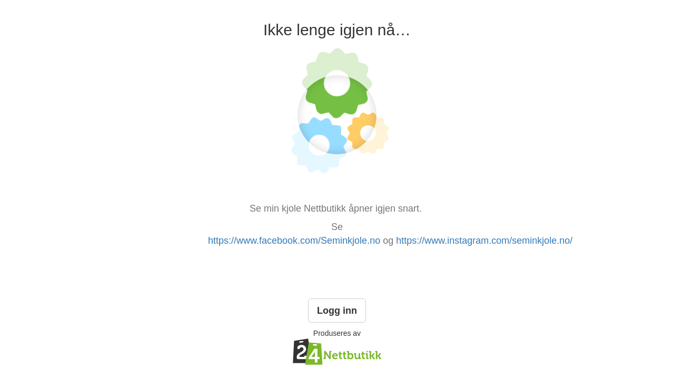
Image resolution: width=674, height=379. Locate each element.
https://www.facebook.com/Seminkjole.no (294, 240)
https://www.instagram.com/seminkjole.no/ (484, 240)
